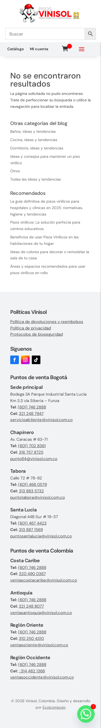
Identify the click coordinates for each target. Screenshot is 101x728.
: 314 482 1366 (32, 671)
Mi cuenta (39, 49)
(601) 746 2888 (32, 407)
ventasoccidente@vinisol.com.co (42, 677)
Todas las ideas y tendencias (35, 179)
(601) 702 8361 (32, 446)
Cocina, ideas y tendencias (33, 139)
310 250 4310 (31, 638)
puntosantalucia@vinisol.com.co (41, 536)
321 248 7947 (31, 413)
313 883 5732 (31, 491)
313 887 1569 (31, 529)
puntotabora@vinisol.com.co (37, 497)
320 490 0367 (32, 573)
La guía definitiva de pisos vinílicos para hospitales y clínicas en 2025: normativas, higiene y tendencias (46, 208)
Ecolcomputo (54, 707)
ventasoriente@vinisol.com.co (39, 645)
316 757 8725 (31, 452)
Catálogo (15, 49)
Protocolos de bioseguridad (36, 334)
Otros (15, 170)
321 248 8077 (31, 606)
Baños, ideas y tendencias (33, 131)
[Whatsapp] (86, 714)
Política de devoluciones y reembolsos (46, 321)
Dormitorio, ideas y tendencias (36, 148)
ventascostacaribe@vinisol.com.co (43, 580)
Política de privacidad (30, 328)
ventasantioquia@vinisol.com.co (41, 612)
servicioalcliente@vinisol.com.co (41, 419)
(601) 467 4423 (32, 523)
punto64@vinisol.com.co (33, 458)
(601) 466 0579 (32, 484)
